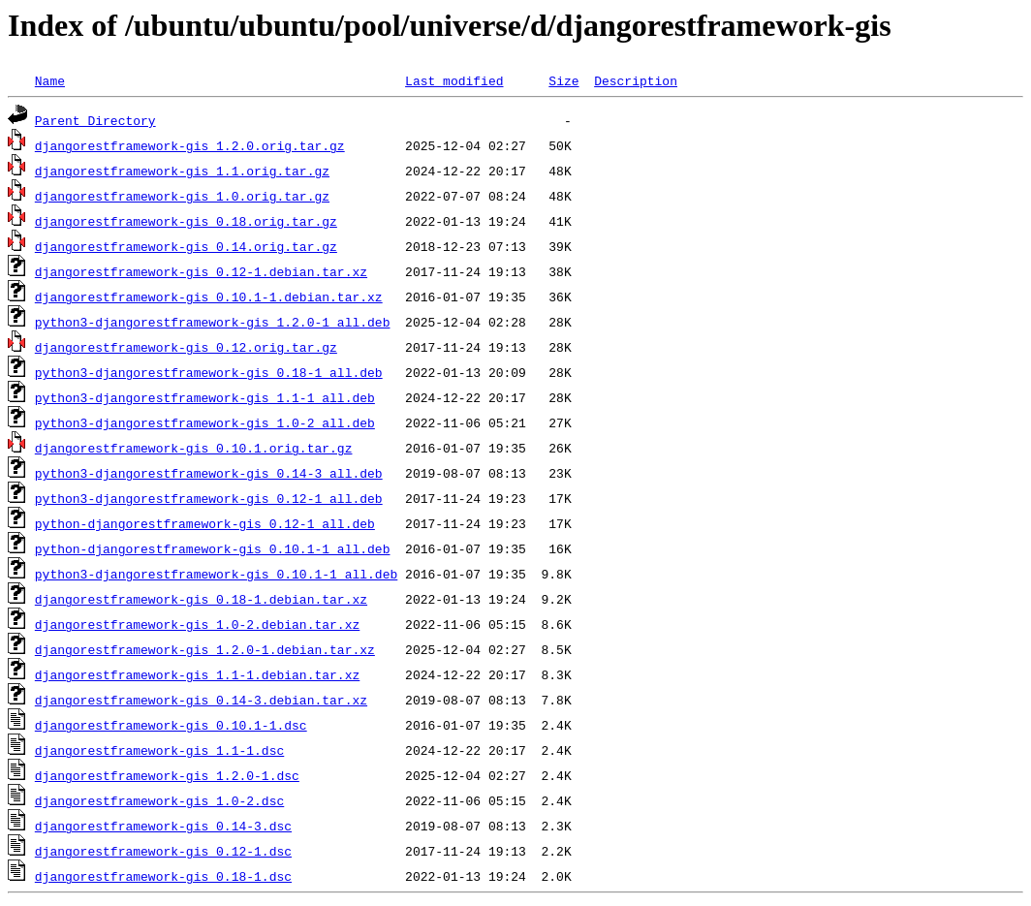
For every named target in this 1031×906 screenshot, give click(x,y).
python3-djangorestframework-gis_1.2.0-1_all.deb (213, 321)
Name (50, 80)
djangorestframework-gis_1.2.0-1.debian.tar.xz (205, 649)
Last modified (454, 80)
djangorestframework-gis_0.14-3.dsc (163, 825)
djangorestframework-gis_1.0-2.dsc (159, 800)
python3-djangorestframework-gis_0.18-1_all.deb (209, 372)
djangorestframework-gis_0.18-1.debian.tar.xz (201, 599)
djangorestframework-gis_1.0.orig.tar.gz (182, 195)
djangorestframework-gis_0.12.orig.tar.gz (186, 347)
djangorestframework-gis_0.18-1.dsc (163, 876)
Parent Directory (95, 120)
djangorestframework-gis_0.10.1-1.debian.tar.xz (209, 296)
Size (563, 80)
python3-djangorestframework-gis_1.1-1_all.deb (205, 397)
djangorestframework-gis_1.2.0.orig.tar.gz (190, 145)
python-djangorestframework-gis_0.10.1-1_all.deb (213, 548)
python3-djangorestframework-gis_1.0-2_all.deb (205, 422)
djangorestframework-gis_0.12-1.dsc (163, 850)
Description (635, 80)
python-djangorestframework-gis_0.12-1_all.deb (205, 523)
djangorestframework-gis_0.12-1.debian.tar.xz (201, 271)
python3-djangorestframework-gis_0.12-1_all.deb (209, 498)
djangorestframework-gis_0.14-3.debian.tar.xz (201, 699)
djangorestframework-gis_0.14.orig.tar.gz (186, 246)
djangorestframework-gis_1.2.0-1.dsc (167, 775)
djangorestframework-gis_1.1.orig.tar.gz (182, 170)
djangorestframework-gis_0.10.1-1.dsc (171, 725)
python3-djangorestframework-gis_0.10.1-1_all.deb (216, 573)
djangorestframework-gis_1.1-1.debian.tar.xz (197, 674)
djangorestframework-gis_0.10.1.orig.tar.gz (194, 447)
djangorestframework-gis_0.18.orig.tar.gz (186, 221)
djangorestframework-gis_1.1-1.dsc (159, 750)
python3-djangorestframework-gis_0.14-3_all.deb (209, 473)
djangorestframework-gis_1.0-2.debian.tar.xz (197, 624)
